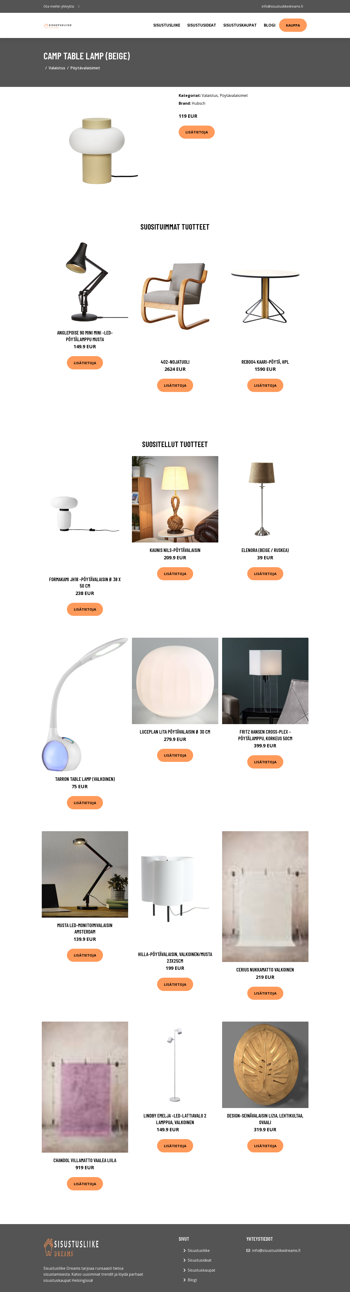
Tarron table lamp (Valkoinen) (85, 779)
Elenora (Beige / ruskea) (265, 550)
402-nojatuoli (175, 362)
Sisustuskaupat (240, 25)
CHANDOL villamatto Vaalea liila (84, 1160)
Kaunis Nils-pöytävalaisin (175, 550)
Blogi (269, 25)
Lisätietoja (197, 132)
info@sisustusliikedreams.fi (282, 6)
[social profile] (78, 6)
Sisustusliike (166, 25)
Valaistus (57, 68)
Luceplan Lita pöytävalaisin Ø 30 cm (175, 732)
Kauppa (293, 25)
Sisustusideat (201, 25)
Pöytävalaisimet (85, 68)
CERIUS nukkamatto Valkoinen (265, 969)
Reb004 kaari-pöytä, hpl (265, 362)
